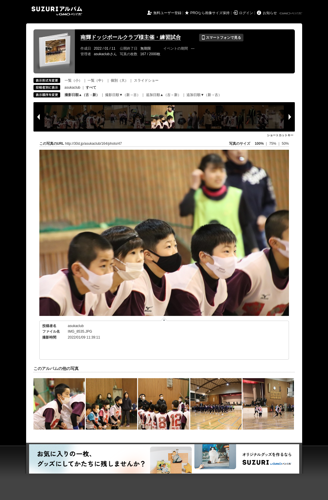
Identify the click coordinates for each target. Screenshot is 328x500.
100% (259, 144)
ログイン (246, 13)
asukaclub (72, 87)
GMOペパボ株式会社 (291, 13)
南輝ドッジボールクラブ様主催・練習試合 (130, 37)
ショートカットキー (280, 135)
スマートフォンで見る (221, 37)
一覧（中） (96, 80)
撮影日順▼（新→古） (122, 95)
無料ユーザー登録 (167, 13)
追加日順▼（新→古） (204, 95)
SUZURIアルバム (57, 11)
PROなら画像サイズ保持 (210, 13)
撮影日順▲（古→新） (82, 95)
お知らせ (270, 13)
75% (273, 144)
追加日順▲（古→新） (163, 95)
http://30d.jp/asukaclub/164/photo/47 (93, 144)
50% (285, 144)
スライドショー (146, 80)
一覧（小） (73, 80)
